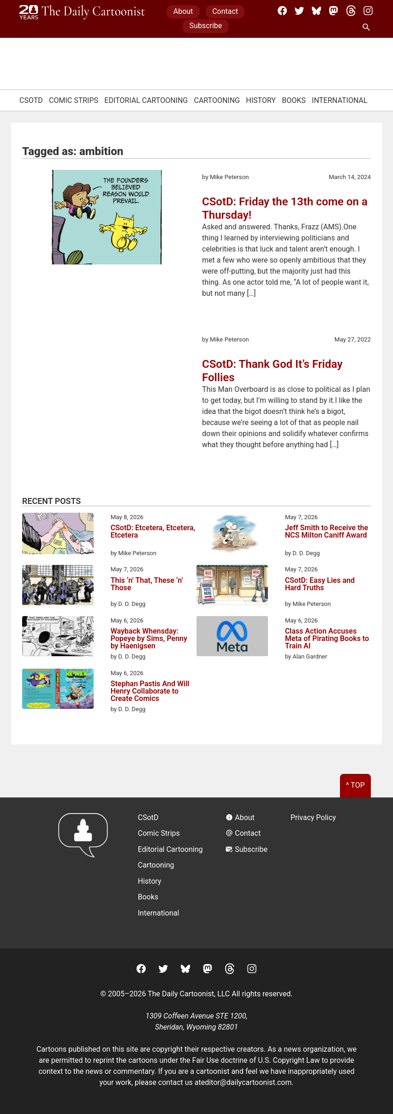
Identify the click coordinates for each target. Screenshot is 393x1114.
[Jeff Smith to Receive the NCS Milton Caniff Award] (232, 534)
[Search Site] (368, 27)
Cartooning (217, 100)
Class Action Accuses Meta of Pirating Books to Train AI (327, 639)
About (183, 11)
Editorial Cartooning (146, 100)
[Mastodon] (333, 10)
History (261, 100)
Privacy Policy (313, 817)
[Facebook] (282, 10)
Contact (225, 11)
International (340, 100)
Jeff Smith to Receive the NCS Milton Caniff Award (326, 531)
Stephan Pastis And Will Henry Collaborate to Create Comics (150, 691)
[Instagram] (368, 10)
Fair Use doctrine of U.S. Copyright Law (256, 1060)
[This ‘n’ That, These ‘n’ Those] (58, 586)
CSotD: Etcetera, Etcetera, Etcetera (153, 531)
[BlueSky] (316, 10)
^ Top (355, 785)
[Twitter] (299, 10)
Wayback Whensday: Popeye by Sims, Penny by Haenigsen (149, 639)
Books (294, 100)
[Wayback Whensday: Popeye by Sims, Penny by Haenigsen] (58, 637)
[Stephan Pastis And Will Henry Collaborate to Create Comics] (58, 690)
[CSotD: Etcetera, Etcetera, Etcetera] (58, 535)
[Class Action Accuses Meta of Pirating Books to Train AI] (232, 637)
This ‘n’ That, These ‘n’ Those (147, 584)
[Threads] (351, 10)
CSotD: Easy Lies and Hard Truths (320, 584)
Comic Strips (73, 100)
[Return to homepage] (86, 873)
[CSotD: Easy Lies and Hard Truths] (232, 586)
